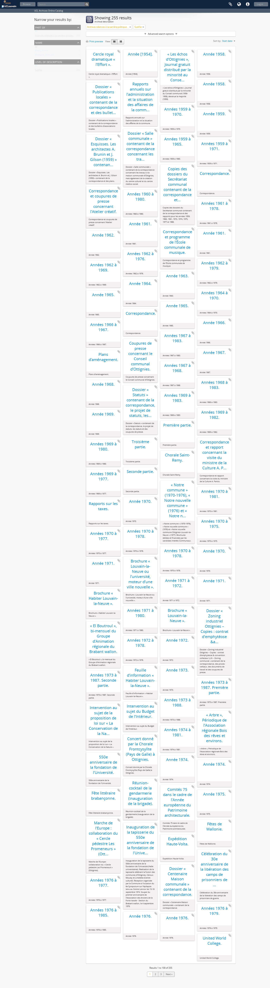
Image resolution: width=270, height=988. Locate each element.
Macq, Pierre (41, 51)
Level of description (48, 61)
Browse (26, 4)
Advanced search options (161, 33)
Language (239, 4)
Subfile (38, 70)
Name (38, 42)
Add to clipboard (119, 51)
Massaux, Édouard (44, 55)
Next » (169, 974)
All (36, 32)
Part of (40, 27)
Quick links (247, 4)
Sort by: (217, 40)
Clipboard (230, 4)
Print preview (94, 41)
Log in (260, 4)
